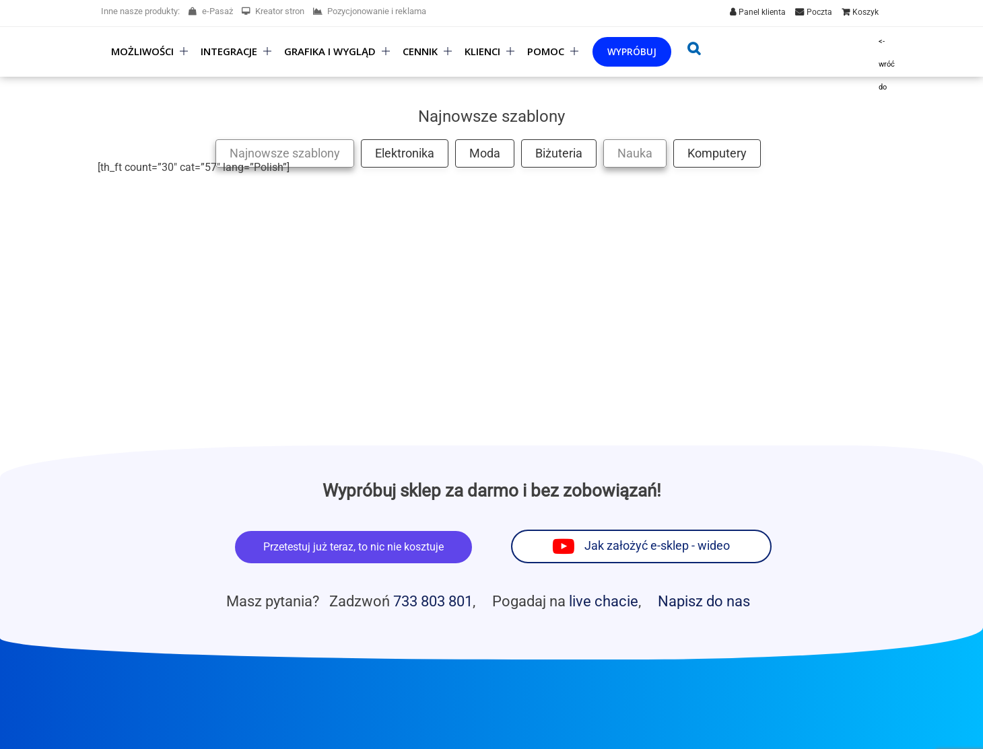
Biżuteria (558, 153)
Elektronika (404, 153)
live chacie (603, 601)
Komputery (717, 153)
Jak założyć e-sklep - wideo (657, 545)
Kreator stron (273, 11)
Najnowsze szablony (285, 153)
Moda (484, 153)
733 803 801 (433, 601)
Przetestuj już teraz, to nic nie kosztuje (353, 546)
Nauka (634, 153)
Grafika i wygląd (330, 51)
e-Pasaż (211, 11)
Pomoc (545, 51)
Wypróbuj (631, 51)
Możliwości (142, 51)
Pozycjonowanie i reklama (369, 11)
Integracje (229, 51)
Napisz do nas (704, 601)
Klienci (482, 51)
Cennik (420, 51)
